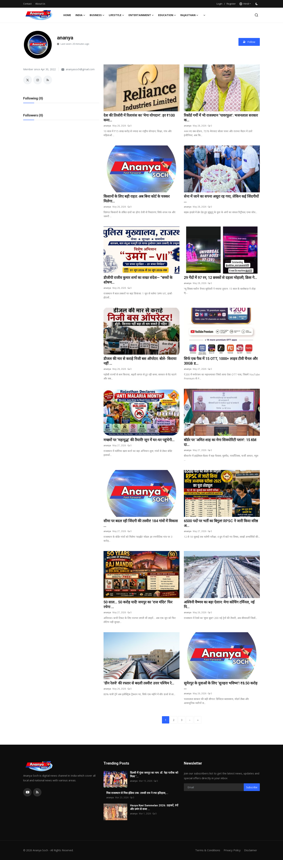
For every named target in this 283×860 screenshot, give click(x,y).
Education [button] (167, 15)
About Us (40, 3)
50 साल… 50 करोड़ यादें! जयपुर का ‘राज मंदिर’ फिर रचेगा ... (138, 604)
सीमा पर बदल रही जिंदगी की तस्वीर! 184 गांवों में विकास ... (141, 523)
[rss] (37, 792)
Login (219, 3)
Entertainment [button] (141, 15)
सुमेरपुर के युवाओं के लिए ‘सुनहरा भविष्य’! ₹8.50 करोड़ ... (220, 685)
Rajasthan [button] (189, 15)
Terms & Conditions (207, 850)
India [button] (80, 15)
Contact (27, 3)
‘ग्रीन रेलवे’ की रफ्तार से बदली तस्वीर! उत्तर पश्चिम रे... (139, 683)
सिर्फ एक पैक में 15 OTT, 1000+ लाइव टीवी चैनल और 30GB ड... (221, 361)
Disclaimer (250, 850)
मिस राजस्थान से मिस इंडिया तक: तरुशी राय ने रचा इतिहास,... (137, 793)
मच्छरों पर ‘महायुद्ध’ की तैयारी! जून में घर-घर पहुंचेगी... (139, 440)
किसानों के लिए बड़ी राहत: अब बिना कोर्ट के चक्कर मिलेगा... (137, 199)
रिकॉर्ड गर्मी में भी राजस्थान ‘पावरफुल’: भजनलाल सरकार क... (221, 117)
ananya (107, 125)
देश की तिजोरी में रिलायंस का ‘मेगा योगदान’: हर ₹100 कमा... (139, 117)
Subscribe (251, 787)
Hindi (244, 3)
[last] (197, 720)
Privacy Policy (232, 850)
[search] (256, 15)
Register (231, 3)
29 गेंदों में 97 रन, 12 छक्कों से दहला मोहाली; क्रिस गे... (220, 278)
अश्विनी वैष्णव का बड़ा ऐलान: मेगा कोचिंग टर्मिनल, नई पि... (219, 604)
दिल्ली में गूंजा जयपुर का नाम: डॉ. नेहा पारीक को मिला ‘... (154, 774)
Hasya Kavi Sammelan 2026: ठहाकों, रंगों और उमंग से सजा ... (154, 807)
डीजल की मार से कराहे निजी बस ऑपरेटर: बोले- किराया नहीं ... (140, 361)
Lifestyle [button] (116, 15)
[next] (189, 720)
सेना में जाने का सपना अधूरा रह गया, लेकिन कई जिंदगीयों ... (221, 199)
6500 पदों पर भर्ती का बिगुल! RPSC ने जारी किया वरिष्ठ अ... (221, 523)
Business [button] (97, 15)
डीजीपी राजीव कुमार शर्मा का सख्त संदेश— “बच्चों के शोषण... (138, 280)
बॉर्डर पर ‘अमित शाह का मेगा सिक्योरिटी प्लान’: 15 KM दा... (220, 442)
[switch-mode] (257, 4)
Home (67, 15)
